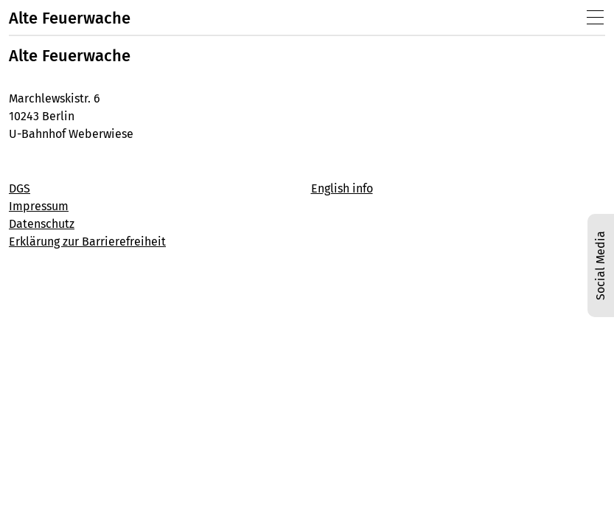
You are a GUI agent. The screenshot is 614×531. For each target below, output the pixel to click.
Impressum (39, 206)
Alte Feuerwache (69, 18)
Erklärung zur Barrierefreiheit (87, 242)
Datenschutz (41, 224)
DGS (19, 188)
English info (342, 188)
